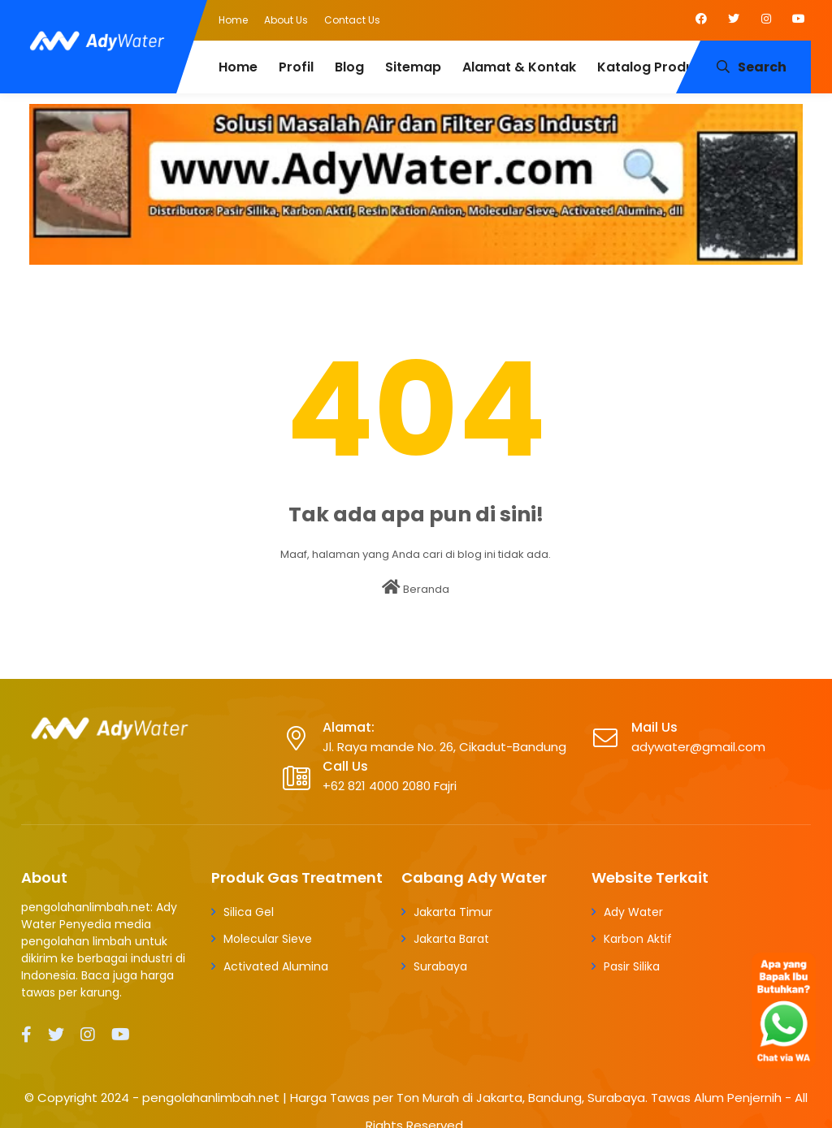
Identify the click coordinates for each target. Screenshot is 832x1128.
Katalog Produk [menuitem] (649, 67)
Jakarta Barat (451, 939)
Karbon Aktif (638, 939)
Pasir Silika (632, 966)
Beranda (415, 588)
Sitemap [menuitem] (413, 67)
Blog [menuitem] (349, 67)
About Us (286, 20)
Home (233, 20)
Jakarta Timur (453, 912)
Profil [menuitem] (296, 67)
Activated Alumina (275, 966)
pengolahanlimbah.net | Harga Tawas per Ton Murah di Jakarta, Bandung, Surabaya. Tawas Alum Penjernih (462, 1097)
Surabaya (440, 966)
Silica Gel (248, 912)
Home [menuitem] (238, 67)
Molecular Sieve (267, 939)
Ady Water (633, 912)
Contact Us (352, 20)
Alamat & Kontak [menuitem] (519, 67)
